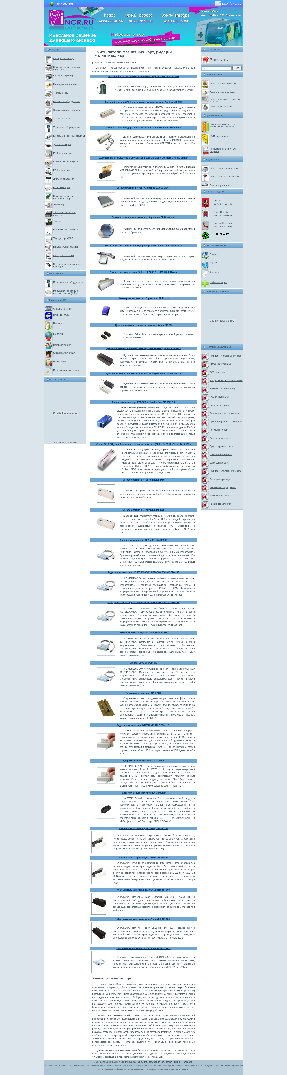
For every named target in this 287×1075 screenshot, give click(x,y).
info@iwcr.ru (227, 3)
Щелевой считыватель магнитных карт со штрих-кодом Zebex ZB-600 (143, 348)
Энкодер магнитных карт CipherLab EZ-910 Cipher (144, 188)
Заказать (219, 59)
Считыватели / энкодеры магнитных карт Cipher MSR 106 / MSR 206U (143, 127)
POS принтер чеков (63, 153)
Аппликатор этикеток (220, 438)
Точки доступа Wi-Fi (220, 495)
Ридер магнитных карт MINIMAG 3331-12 (143, 760)
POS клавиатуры (61, 187)
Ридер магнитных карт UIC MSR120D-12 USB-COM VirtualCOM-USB (144, 572)
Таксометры (59, 221)
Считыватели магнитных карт (68, 110)
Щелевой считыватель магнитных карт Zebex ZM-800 (144, 325)
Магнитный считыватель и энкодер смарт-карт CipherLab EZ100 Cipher (143, 245)
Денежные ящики (62, 144)
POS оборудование (220, 397)
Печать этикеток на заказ (65, 442)
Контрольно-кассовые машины (69, 136)
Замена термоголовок (221, 185)
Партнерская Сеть (62, 345)
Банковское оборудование (66, 101)
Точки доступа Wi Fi (63, 238)
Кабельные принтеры (64, 75)
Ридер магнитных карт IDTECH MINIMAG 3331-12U (143, 725)
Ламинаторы (59, 204)
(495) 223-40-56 (111, 21)
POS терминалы (61, 170)
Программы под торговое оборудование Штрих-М (222, 125)
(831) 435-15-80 (176, 21)
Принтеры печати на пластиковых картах (63, 197)
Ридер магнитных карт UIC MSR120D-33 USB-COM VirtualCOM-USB (144, 602)
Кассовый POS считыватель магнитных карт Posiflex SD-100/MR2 (143, 76)
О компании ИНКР (62, 309)
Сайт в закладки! (218, 282)
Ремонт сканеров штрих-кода (225, 176)
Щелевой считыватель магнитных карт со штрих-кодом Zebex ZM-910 (143, 373)
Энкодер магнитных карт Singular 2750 (143, 480)
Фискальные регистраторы (67, 161)
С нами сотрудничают (64, 353)
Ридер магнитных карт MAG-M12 (143, 693)
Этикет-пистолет (61, 118)
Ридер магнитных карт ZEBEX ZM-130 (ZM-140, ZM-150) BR (143, 402)
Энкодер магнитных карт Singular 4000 (143, 510)
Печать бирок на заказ (221, 106)
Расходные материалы (65, 84)
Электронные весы (219, 462)
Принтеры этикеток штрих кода (225, 355)
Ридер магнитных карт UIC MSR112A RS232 (143, 540)
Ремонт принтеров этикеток (224, 168)
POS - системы (217, 372)
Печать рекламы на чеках (223, 83)
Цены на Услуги (61, 315)
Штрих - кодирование (220, 364)
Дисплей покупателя (63, 179)
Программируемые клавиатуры (226, 421)
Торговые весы (60, 93)
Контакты (58, 334)
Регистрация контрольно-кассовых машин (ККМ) (66, 292)
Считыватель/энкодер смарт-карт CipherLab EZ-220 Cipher (143, 217)
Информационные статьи (66, 370)
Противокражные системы (66, 229)
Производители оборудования (68, 282)
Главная (98, 62)
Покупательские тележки (66, 247)
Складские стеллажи (63, 255)
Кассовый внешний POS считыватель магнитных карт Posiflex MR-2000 (143, 102)
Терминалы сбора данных (66, 127)
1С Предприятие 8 (219, 136)
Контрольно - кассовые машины (226, 380)
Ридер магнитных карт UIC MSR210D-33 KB (143, 632)
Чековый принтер (219, 430)
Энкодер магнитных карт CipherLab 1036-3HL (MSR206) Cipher (143, 272)
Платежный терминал (221, 454)
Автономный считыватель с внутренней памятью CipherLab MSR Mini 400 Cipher (143, 158)
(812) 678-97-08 (140, 21)
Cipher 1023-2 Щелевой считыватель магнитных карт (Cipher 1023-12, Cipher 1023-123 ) (143, 444)
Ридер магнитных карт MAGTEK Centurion (143, 793)
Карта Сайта (216, 262)
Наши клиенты (60, 361)
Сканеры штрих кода (63, 58)
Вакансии (58, 323)
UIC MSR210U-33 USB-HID (143, 663)
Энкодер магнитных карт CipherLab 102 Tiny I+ (143, 298)
